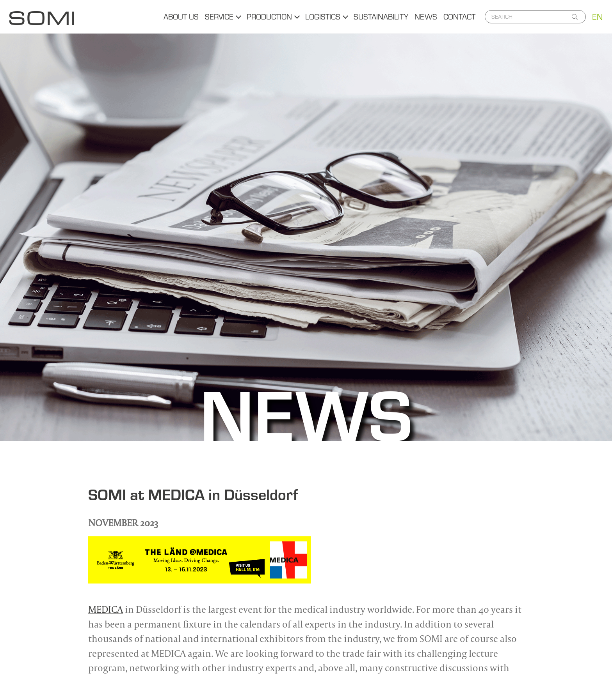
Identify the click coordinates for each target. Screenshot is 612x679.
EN (597, 16)
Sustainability (381, 16)
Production (269, 16)
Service (219, 16)
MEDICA (105, 609)
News (426, 16)
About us (181, 16)
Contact (459, 16)
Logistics (322, 16)
